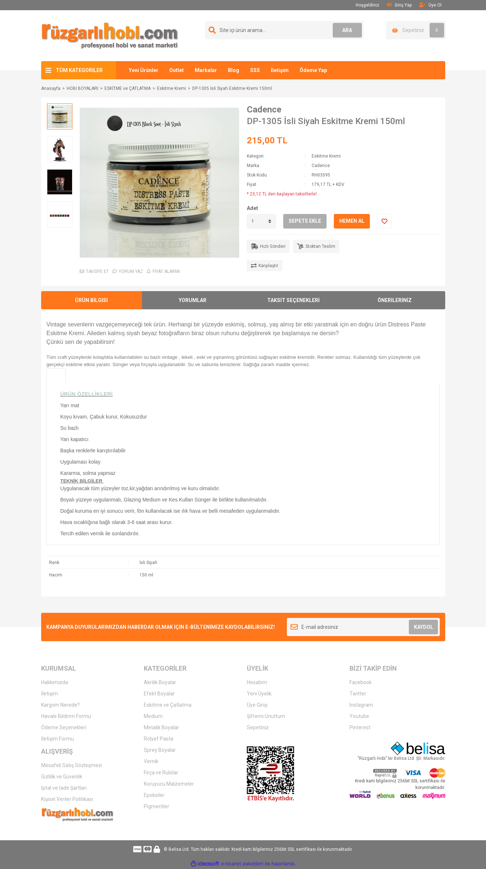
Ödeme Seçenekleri (63, 727)
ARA (347, 30)
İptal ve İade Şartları (64, 788)
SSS (255, 70)
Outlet (176, 70)
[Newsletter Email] (363, 627)
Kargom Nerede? (60, 705)
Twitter (357, 694)
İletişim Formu (57, 739)
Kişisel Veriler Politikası (67, 799)
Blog (233, 70)
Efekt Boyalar (159, 694)
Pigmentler (156, 806)
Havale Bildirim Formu (66, 716)
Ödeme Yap (313, 70)
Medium (153, 716)
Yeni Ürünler (143, 70)
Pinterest (360, 727)
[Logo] (109, 35)
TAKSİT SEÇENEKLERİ (293, 300)
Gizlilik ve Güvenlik (61, 776)
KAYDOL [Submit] (423, 627)
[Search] (284, 30)
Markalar (206, 70)
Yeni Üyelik (259, 694)
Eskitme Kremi (326, 156)
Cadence (264, 109)
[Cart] (416, 30)
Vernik (151, 761)
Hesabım (257, 682)
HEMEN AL (351, 221)
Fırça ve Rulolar (161, 772)
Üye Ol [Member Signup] (430, 5)
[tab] (56, 375)
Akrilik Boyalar (160, 682)
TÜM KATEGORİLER (79, 70)
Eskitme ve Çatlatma (167, 705)
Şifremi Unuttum (266, 716)
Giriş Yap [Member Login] (399, 5)
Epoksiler (154, 795)
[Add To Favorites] (384, 221)
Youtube (359, 716)
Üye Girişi (257, 705)
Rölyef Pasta (158, 739)
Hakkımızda (54, 682)
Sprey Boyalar (160, 750)
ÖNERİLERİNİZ (395, 300)
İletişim (280, 70)
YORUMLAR (192, 300)
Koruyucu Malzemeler (169, 784)
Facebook (360, 682)
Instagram (361, 705)
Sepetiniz (258, 727)
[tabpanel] (243, 464)
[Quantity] (261, 221)
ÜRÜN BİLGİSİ (91, 300)
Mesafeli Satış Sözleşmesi (71, 765)
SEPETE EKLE (305, 221)
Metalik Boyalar (161, 727)
